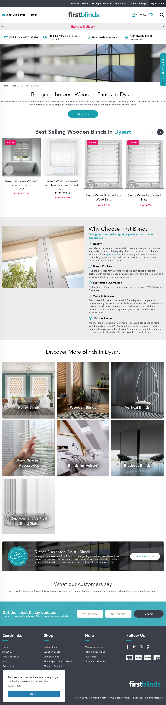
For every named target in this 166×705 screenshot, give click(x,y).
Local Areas (17, 85)
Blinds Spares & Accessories (58, 661)
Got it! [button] (33, 694)
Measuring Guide (94, 646)
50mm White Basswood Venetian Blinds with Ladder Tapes (62, 185)
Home (5, 85)
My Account (157, 3)
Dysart (36, 85)
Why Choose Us (10, 656)
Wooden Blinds (52, 651)
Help (34, 14)
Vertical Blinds (51, 656)
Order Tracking (138, 3)
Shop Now (83, 114)
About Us (7, 651)
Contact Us (8, 666)
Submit (148, 614)
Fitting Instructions (102, 3)
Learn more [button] (15, 685)
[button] (3, 26)
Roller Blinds (50, 646)
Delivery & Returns (95, 661)
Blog (4, 661)
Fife (28, 85)
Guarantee (120, 3)
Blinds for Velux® (53, 666)
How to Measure (80, 3)
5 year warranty (113, 254)
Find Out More (145, 556)
